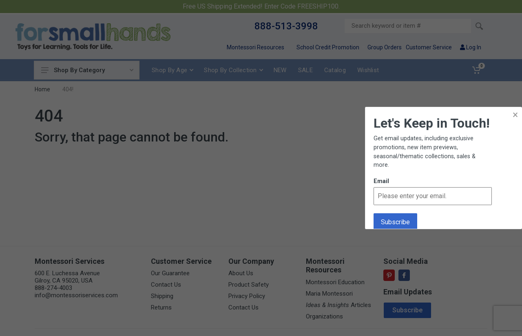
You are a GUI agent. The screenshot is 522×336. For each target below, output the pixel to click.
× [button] (515, 115)
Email (381, 181)
